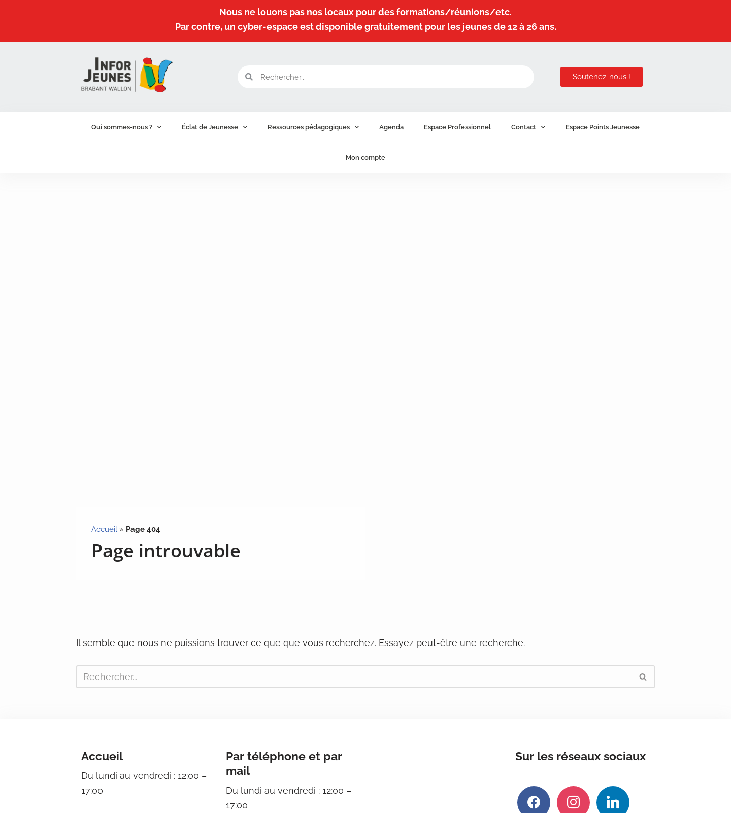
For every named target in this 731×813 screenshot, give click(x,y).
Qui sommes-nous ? (126, 127)
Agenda (391, 127)
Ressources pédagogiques (313, 127)
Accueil (104, 529)
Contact (528, 127)
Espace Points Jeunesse (603, 127)
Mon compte (365, 157)
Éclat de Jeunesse (214, 127)
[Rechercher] (354, 676)
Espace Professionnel (457, 127)
